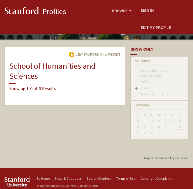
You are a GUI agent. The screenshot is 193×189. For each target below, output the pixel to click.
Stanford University (17, 182)
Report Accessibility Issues (166, 158)
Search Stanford (99, 178)
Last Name (142, 105)
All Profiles (142, 61)
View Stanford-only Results (95, 54)
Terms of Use (126, 178)
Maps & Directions (68, 178)
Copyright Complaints (157, 178)
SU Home (43, 178)
